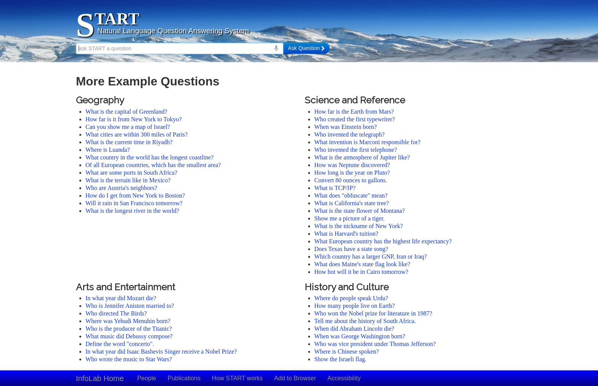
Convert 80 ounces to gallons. (350, 180)
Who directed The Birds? (116, 313)
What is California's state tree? (351, 203)
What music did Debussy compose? (128, 336)
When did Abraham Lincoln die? (354, 328)
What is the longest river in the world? (132, 210)
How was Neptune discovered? (352, 165)
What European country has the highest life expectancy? (383, 241)
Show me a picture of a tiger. (349, 218)
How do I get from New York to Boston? (135, 195)
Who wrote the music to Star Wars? (128, 359)
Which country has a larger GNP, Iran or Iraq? (370, 256)
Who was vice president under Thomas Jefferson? (375, 344)
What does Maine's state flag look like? (362, 264)
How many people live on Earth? (354, 305)
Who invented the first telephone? (355, 149)
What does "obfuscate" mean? (350, 195)
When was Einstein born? (345, 127)
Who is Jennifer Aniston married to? (129, 305)
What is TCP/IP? (334, 188)
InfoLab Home (100, 378)
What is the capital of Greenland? (126, 111)
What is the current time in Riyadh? (128, 142)
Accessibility (344, 378)
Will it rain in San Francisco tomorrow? (133, 203)
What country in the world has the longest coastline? (149, 157)
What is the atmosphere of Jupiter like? (362, 157)
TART (117, 19)
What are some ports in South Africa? (131, 172)
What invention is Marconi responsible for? (367, 142)
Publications (183, 378)
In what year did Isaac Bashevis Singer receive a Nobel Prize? (161, 351)
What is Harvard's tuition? (346, 233)
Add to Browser (295, 378)
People (146, 378)
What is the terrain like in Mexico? (127, 180)
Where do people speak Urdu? (351, 298)
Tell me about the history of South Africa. (365, 321)
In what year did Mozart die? (120, 298)
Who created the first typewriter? (354, 119)
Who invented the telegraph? (349, 134)
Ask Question (306, 48)
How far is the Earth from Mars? (354, 111)
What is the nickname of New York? (358, 226)
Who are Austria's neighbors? (121, 188)
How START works (237, 378)
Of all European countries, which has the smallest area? (153, 165)
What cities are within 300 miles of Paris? (136, 134)
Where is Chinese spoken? (346, 351)
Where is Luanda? (107, 149)
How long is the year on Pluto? (352, 172)
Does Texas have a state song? (351, 249)
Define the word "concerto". (119, 344)
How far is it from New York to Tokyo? (133, 119)
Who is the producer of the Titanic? (128, 328)
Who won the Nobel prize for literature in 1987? (373, 313)
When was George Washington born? (359, 336)
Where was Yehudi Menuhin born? (127, 321)
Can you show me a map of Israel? (127, 127)
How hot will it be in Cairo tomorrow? (361, 272)
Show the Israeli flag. (340, 359)
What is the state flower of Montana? (359, 210)
